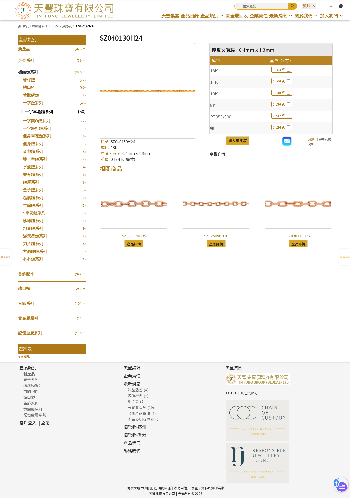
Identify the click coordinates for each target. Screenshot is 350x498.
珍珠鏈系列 (33, 220)
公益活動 (135, 389)
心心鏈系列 (33, 259)
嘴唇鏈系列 (33, 197)
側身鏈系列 (33, 143)
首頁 (26, 26)
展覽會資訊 (137, 407)
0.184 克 (281, 69)
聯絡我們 (132, 451)
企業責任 (259, 16)
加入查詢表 (237, 140)
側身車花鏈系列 (37, 136)
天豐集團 (170, 16)
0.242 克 (281, 115)
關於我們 (306, 16)
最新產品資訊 (139, 413)
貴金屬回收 (237, 16)
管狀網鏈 (31, 95)
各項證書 (135, 395)
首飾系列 (26, 303)
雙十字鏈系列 (35, 159)
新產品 (24, 48)
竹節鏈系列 (33, 205)
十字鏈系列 (33, 103)
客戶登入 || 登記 (34, 423)
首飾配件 (26, 274)
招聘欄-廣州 (135, 427)
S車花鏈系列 (34, 213)
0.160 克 (281, 81)
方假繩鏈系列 (35, 251)
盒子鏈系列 (33, 189)
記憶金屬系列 (30, 333)
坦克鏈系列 (33, 228)
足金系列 (26, 60)
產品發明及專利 (141, 419)
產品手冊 (132, 443)
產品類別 (212, 16)
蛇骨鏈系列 (33, 174)
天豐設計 (132, 368)
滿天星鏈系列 (35, 236)
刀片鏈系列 (33, 243)
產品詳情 (134, 243)
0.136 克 (281, 104)
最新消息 (281, 16)
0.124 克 (281, 127)
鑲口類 (24, 288)
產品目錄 (190, 16)
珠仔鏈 (29, 79)
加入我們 (332, 16)
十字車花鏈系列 (61, 26)
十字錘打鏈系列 (37, 128)
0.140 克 (281, 92)
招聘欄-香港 (135, 435)
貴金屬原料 (28, 318)
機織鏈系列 (39, 26)
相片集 (133, 401)
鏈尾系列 (31, 182)
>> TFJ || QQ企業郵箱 (241, 393)
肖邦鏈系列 (33, 151)
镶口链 (29, 87)
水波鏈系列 (33, 166)
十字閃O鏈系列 (36, 120)
